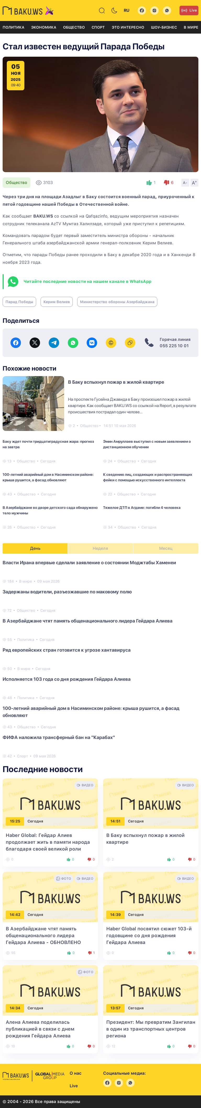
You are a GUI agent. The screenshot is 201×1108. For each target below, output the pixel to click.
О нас (75, 1073)
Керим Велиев (56, 302)
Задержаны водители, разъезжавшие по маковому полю (67, 591)
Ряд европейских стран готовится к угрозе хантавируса (67, 650)
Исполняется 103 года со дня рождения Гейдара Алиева (67, 679)
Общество (74, 27)
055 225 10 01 (174, 345)
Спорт (98, 27)
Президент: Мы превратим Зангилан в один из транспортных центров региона (150, 1028)
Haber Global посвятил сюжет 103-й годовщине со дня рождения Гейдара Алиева (149, 935)
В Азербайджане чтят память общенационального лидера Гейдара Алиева (87, 621)
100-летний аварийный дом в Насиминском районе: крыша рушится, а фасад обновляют (48, 477)
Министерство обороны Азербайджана (117, 302)
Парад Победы (19, 302)
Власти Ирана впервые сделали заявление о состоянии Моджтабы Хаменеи (89, 562)
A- (185, 183)
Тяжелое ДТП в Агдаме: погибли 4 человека (142, 507)
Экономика (43, 27)
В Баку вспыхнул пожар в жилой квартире (116, 382)
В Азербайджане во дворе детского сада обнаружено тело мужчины (50, 510)
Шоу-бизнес (164, 27)
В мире (191, 27)
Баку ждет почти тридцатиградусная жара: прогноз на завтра (48, 444)
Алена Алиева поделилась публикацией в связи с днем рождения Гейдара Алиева (40, 1028)
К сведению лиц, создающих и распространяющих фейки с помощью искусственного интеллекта (147, 477)
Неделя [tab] (100, 548)
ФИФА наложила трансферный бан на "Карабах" (59, 737)
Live (189, 10)
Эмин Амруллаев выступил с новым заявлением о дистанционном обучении (147, 444)
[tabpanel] (100, 659)
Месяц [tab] (165, 548)
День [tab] (35, 548)
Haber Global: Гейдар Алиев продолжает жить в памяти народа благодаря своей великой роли (48, 842)
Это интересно (128, 27)
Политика (13, 27)
